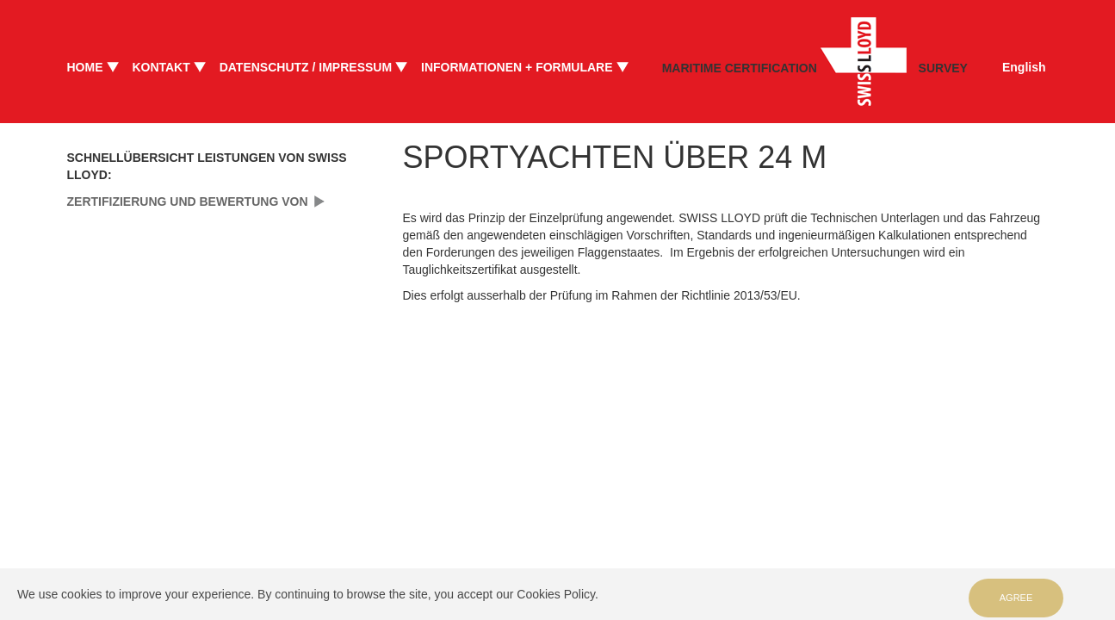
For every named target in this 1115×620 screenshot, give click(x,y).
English (1024, 67)
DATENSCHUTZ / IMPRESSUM (306, 67)
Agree (1016, 597)
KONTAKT (160, 67)
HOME (85, 67)
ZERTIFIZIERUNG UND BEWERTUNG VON (187, 201)
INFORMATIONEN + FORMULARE (517, 67)
